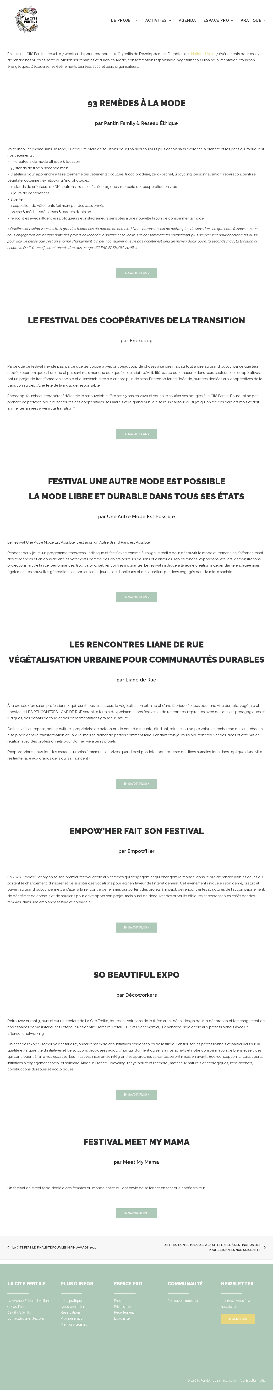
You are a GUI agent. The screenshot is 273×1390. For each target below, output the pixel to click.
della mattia (257, 1380)
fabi (242, 1380)
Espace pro (218, 20)
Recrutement (124, 1312)
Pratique (253, 20)
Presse (119, 1301)
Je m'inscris (238, 1319)
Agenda (187, 20)
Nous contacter (72, 1307)
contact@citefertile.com (25, 1318)
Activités (158, 20)
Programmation (73, 1318)
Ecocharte (122, 1318)
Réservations (71, 1312)
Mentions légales (74, 1324)
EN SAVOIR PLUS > (136, 273)
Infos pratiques (72, 1301)
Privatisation (123, 1307)
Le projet (124, 20)
